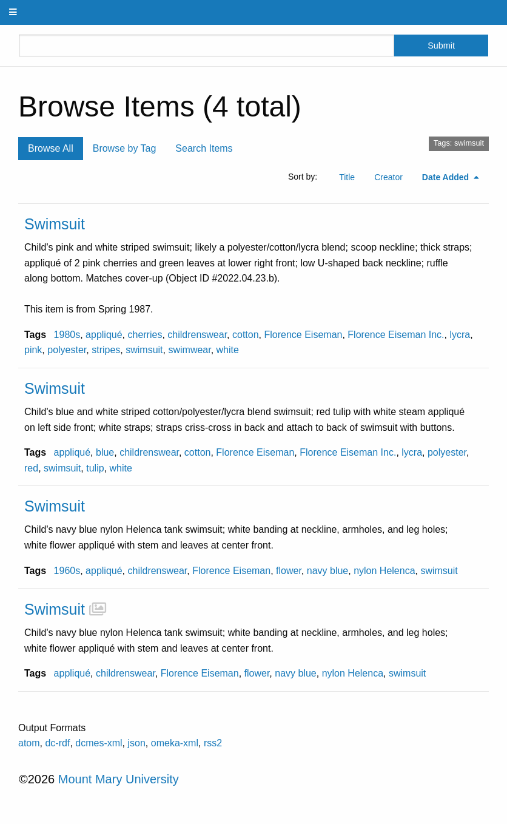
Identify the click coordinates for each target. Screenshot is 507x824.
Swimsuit (54, 223)
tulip (95, 468)
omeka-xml (174, 743)
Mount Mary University (118, 779)
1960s (67, 571)
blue (105, 452)
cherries (144, 334)
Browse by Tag (124, 148)
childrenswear (197, 334)
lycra (459, 334)
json (137, 743)
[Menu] (13, 12)
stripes (106, 350)
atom (29, 743)
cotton (245, 334)
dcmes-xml (98, 743)
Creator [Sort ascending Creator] (388, 177)
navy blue (328, 571)
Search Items (203, 148)
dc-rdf (57, 743)
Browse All (50, 148)
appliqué (104, 334)
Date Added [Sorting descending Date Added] (446, 177)
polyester (66, 350)
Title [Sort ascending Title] (347, 177)
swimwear (189, 350)
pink (33, 350)
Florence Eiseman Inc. (396, 334)
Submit (441, 45)
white (228, 350)
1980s (67, 334)
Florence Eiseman (303, 334)
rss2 (213, 743)
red (31, 468)
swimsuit (144, 350)
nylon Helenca (384, 571)
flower (288, 571)
